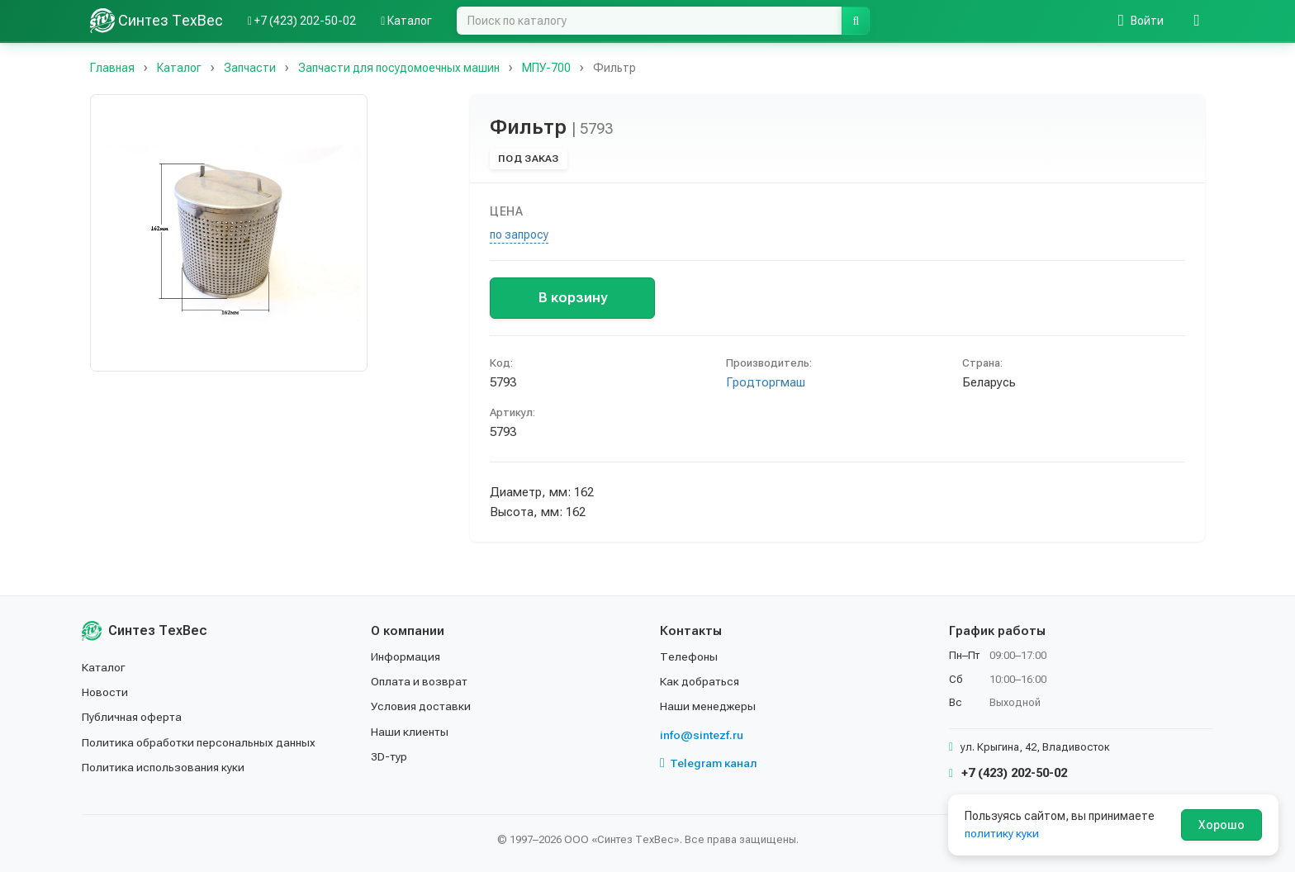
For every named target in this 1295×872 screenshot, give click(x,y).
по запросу (519, 234)
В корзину (572, 297)
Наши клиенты (410, 731)
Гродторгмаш (765, 382)
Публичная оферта (132, 716)
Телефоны (689, 656)
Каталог (104, 667)
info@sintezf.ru (701, 735)
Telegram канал (708, 763)
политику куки (1002, 833)
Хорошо (1221, 825)
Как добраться (700, 681)
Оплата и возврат (420, 681)
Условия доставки (421, 706)
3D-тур (389, 756)
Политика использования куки (164, 767)
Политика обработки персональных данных (199, 742)
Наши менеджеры (708, 706)
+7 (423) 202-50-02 (1008, 772)
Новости (105, 692)
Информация (406, 656)
